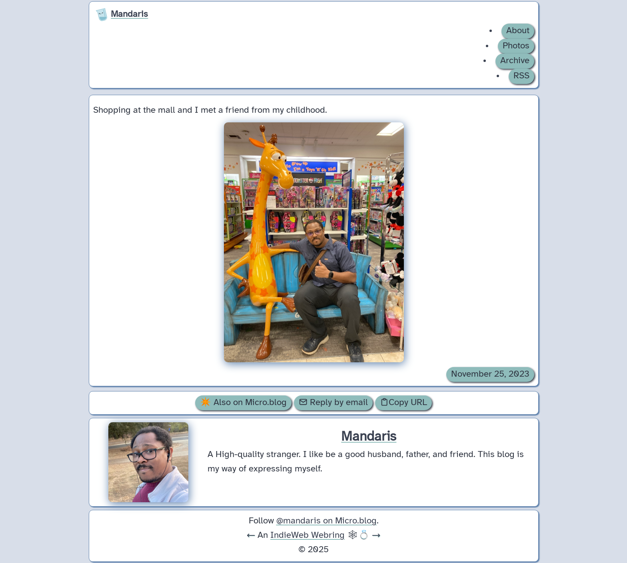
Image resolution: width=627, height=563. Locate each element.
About (517, 31)
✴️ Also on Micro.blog (243, 402)
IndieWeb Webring (307, 535)
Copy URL (403, 402)
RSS (521, 76)
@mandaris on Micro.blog (326, 521)
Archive (514, 61)
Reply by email (333, 402)
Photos (516, 46)
